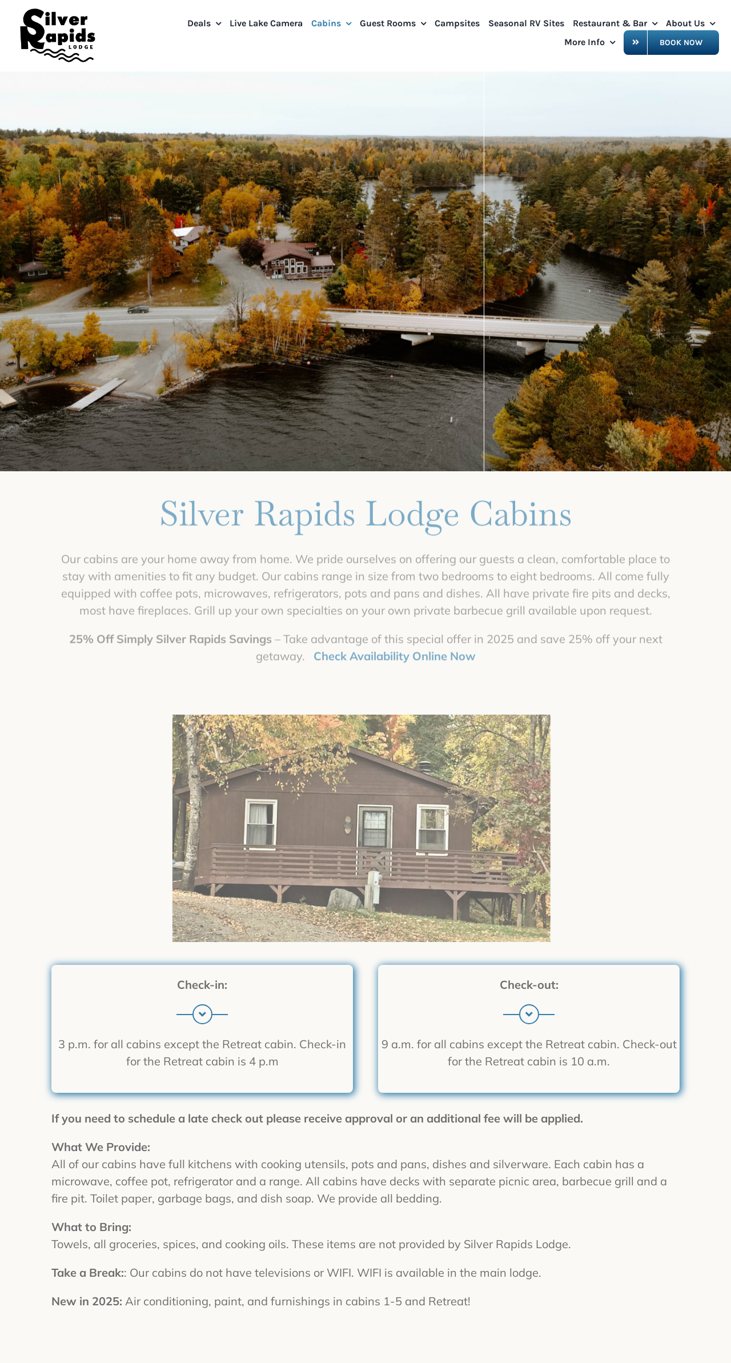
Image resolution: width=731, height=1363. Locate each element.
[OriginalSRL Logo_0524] (60, 11)
